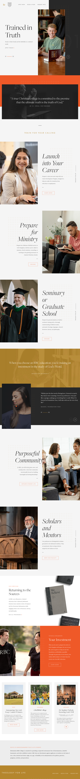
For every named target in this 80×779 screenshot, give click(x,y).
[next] (68, 57)
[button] (4, 5)
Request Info (42, 4)
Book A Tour (31, 4)
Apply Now (55, 773)
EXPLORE (33, 264)
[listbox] (19, 33)
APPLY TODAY (9, 47)
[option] (19, 58)
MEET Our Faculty (50, 557)
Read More (14, 724)
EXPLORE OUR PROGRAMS (40, 373)
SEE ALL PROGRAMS (15, 614)
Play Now (66, 727)
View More (40, 730)
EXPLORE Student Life (29, 484)
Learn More (48, 193)
